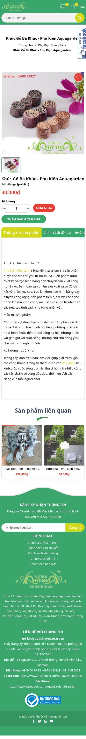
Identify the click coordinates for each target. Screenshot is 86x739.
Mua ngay (44, 208)
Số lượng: (8, 201)
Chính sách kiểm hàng (43, 553)
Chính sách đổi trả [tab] (57, 232)
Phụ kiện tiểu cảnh (17, 270)
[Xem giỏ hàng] (72, 6)
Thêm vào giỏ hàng (23, 219)
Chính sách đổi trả (43, 559)
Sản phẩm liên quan (43, 410)
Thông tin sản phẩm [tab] (21, 232)
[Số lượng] (16, 208)
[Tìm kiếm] (80, 18)
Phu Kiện (68, 363)
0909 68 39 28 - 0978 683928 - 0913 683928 (51, 670)
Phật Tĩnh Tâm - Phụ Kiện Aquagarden (22, 469)
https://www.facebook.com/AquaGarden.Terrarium (43, 686)
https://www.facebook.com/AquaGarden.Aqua (51, 676)
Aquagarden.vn (57, 716)
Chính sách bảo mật (43, 564)
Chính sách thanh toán (43, 542)
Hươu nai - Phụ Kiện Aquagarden (64, 469)
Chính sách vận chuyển (43, 548)
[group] (43, 113)
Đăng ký (75, 527)
